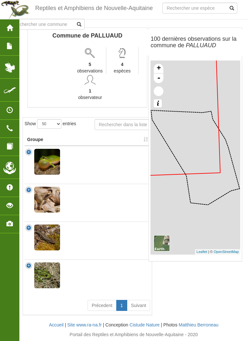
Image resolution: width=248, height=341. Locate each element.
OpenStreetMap (226, 252)
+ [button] (159, 68)
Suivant (138, 305)
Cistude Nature (144, 324)
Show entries (50, 124)
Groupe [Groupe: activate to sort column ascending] (35, 139)
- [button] (159, 78)
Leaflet (202, 252)
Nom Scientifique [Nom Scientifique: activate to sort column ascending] (83, 139)
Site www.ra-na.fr (84, 324)
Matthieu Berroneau (198, 324)
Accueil (56, 324)
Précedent (102, 305)
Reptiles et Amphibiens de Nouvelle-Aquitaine (94, 8)
